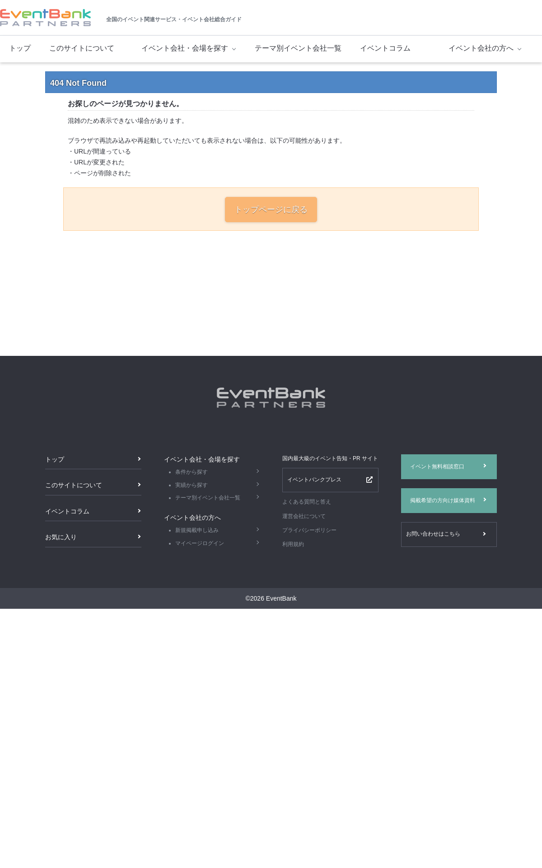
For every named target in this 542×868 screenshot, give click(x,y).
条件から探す (191, 472)
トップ (20, 48)
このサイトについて (81, 48)
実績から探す (191, 485)
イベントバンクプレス (314, 479)
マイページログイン (199, 543)
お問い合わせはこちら (433, 534)
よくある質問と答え (306, 502)
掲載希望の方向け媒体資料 (442, 500)
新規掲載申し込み (197, 530)
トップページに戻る (271, 209)
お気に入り (61, 537)
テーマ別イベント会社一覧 (298, 48)
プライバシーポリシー (309, 530)
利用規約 (293, 544)
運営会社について (304, 516)
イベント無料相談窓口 (437, 466)
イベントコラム (385, 48)
